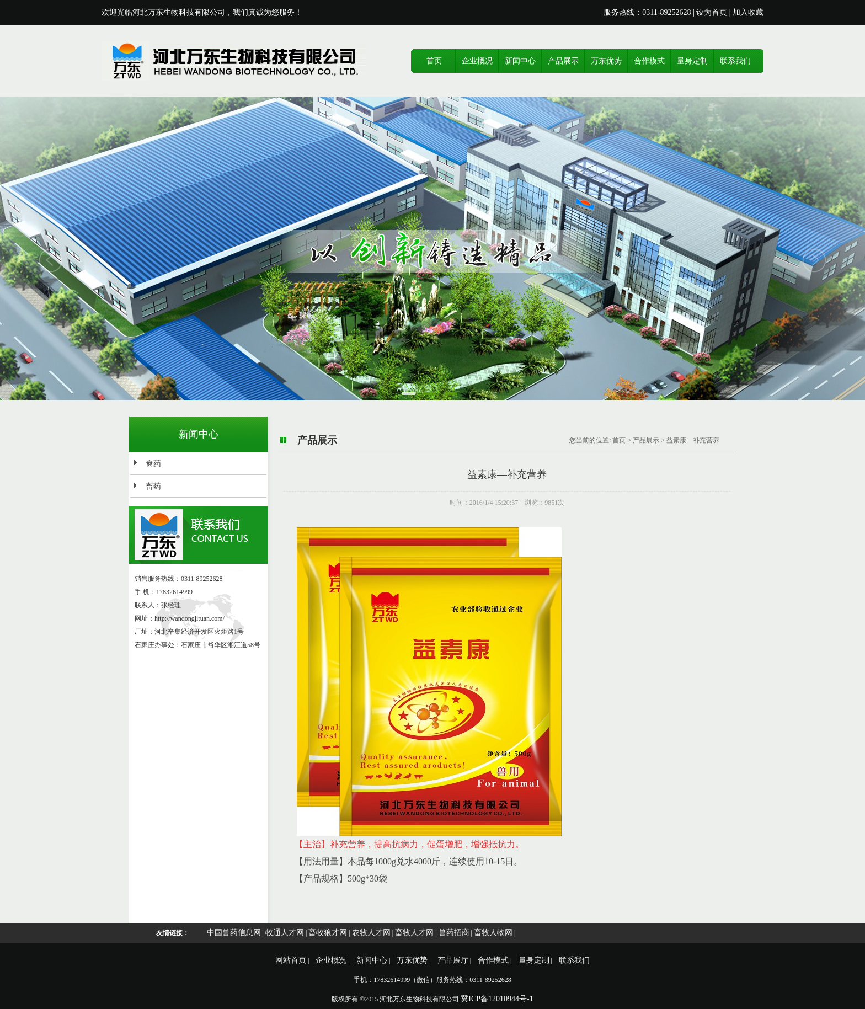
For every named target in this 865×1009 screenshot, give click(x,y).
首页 (434, 61)
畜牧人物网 (493, 932)
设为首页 (711, 12)
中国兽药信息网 (234, 932)
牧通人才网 (284, 932)
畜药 (153, 486)
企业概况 (477, 61)
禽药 (153, 464)
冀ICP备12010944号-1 (497, 999)
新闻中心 (520, 61)
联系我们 (735, 61)
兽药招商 (454, 932)
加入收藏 (748, 12)
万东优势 (606, 61)
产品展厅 (452, 960)
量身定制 (692, 61)
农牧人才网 (371, 932)
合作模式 (649, 61)
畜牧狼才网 (327, 932)
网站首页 (290, 960)
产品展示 (563, 61)
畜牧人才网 (414, 932)
